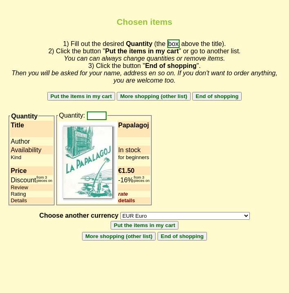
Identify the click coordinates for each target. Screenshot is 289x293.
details (126, 200)
